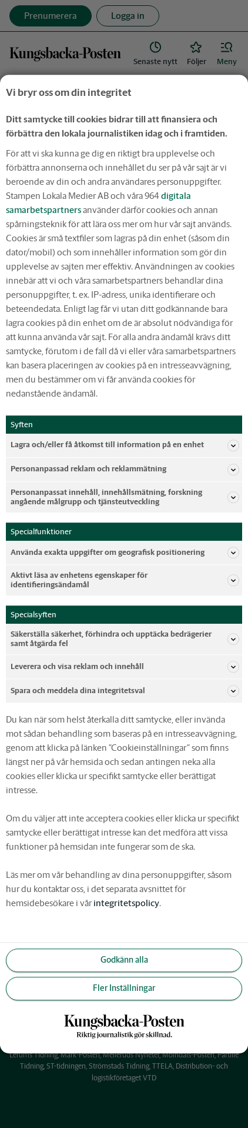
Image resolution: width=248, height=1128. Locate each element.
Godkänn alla (124, 960)
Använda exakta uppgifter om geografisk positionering (125, 552)
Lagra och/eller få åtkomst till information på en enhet (125, 445)
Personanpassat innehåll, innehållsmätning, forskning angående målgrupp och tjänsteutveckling (125, 497)
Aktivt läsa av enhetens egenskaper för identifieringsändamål (125, 580)
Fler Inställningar (124, 988)
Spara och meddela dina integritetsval (125, 691)
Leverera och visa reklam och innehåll (125, 667)
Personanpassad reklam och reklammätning (125, 469)
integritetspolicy (126, 903)
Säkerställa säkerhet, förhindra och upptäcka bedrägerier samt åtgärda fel (125, 638)
